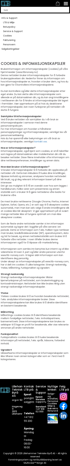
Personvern (9, 44)
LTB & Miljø (8, 22)
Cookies (7, 35)
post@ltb (30, 398)
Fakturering (9, 40)
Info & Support (9, 18)
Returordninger (57, 410)
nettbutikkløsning (42, 459)
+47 (38, 409)
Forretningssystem (18, 459)
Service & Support (13, 31)
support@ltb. (43, 401)
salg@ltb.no (31, 402)
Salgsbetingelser (10, 48)
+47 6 (27, 417)
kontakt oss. (40, 141)
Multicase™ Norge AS (35, 462)
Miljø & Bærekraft (54, 407)
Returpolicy (9, 26)
